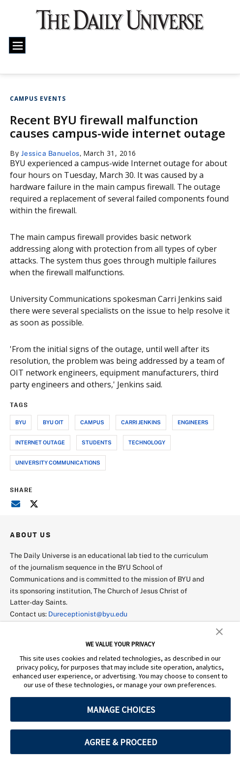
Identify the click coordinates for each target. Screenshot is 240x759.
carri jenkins (141, 422)
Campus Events (38, 98)
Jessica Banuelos (50, 153)
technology (146, 442)
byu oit (53, 422)
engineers (193, 422)
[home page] (120, 24)
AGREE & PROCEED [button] (121, 742)
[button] (219, 631)
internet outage (40, 442)
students (97, 442)
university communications (57, 462)
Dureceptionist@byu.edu (87, 614)
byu (20, 422)
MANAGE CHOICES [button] (121, 709)
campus (92, 422)
